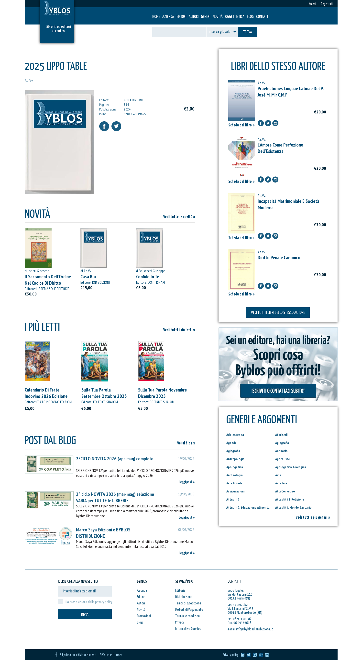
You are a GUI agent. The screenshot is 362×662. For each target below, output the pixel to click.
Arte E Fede (234, 483)
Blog (250, 17)
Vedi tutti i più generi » (313, 517)
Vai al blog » (186, 443)
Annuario (281, 451)
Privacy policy (230, 655)
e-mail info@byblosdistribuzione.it (250, 629)
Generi (205, 17)
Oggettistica (234, 17)
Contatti (262, 17)
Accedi (312, 4)
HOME (156, 17)
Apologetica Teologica (290, 467)
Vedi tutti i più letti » (179, 330)
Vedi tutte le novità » (179, 217)
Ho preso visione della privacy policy (89, 602)
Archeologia (234, 475)
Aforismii (281, 434)
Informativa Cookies (188, 629)
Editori (181, 17)
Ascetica (281, 483)
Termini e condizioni (187, 616)
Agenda (231, 443)
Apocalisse (282, 459)
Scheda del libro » (241, 125)
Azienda (168, 17)
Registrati (327, 4)
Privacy (179, 622)
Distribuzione (183, 597)
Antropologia (235, 459)
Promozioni (144, 616)
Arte (278, 475)
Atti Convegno (285, 491)
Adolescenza (235, 434)
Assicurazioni (235, 491)
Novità (218, 17)
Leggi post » (187, 482)
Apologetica (234, 467)
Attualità (232, 499)
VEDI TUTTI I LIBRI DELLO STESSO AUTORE (278, 313)
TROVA (247, 32)
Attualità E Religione (289, 499)
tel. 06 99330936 (239, 619)
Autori (193, 17)
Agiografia (282, 443)
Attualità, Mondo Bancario (293, 507)
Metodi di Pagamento (189, 610)
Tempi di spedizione (188, 603)
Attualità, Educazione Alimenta (248, 507)
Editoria (180, 590)
